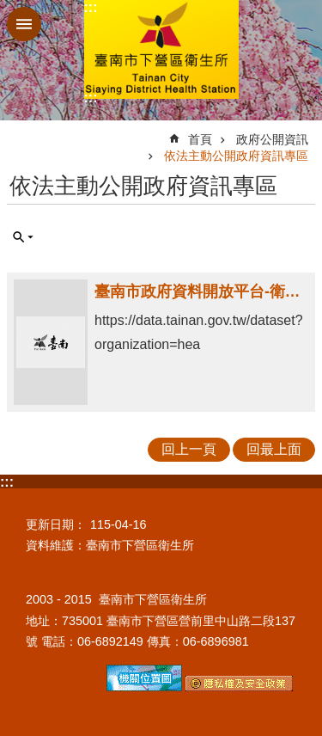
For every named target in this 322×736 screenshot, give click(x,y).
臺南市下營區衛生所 (161, 49)
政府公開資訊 (272, 139)
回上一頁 (188, 449)
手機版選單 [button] (24, 24)
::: (91, 7)
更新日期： (56, 524)
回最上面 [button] (273, 449)
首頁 (200, 139)
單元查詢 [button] (23, 237)
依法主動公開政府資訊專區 (236, 156)
